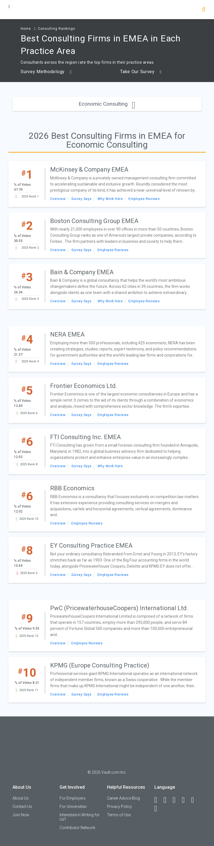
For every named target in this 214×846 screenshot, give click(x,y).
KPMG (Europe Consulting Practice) (99, 665)
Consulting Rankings (56, 29)
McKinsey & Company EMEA (89, 169)
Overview (57, 199)
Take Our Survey (141, 71)
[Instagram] (186, 800)
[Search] (203, 10)
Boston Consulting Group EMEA (94, 220)
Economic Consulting (107, 104)
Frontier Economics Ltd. (83, 385)
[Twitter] (177, 800)
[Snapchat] (158, 809)
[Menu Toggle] (9, 6)
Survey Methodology (46, 71)
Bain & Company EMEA (82, 272)
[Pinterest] (195, 800)
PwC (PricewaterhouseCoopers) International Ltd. (119, 608)
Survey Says (81, 199)
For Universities (73, 806)
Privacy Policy (119, 806)
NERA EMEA (67, 334)
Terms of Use (119, 815)
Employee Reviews (144, 199)
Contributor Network (77, 827)
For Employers (73, 798)
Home (26, 29)
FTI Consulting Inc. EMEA (85, 437)
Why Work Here (110, 199)
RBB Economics (72, 488)
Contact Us (22, 806)
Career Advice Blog (123, 798)
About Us (21, 798)
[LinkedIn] (167, 800)
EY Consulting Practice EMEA (91, 545)
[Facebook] (158, 800)
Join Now (21, 815)
